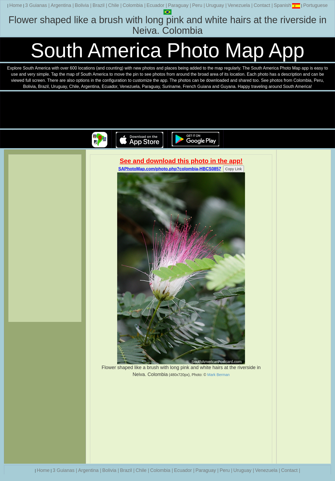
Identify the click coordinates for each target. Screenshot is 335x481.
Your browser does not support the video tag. (167, 110)
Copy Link (233, 169)
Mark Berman (218, 375)
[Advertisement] (181, 420)
